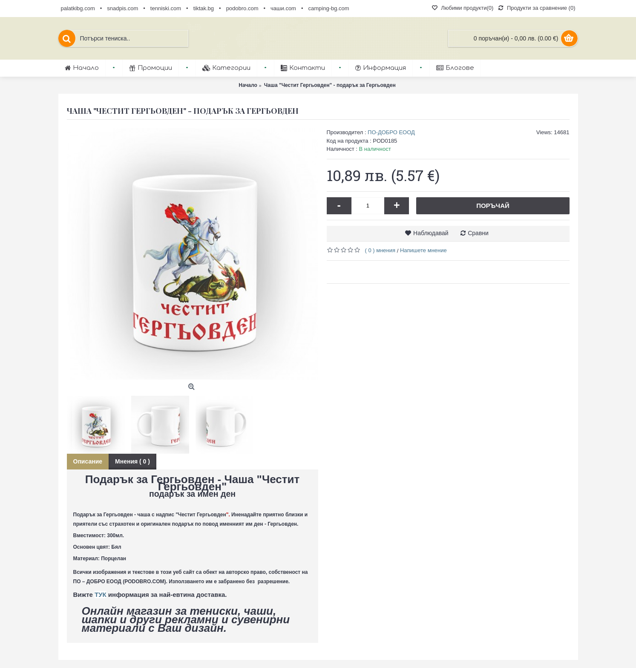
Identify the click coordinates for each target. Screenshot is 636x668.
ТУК (100, 594)
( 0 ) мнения (380, 250)
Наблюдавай (431, 233)
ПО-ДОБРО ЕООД (391, 132)
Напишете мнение (423, 250)
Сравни (478, 233)
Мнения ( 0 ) (132, 461)
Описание (88, 461)
